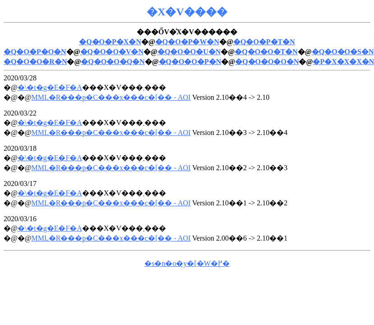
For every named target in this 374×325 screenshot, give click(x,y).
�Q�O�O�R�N (35, 61)
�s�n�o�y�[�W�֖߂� (187, 263)
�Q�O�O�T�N (266, 52)
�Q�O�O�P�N (190, 61)
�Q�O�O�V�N (111, 52)
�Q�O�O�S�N (343, 52)
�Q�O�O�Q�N (112, 61)
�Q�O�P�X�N (110, 42)
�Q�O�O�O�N (267, 61)
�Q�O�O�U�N (189, 52)
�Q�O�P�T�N (264, 42)
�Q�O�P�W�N (187, 42)
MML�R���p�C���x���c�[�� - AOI (110, 97)
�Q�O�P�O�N (35, 52)
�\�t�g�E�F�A (50, 87)
